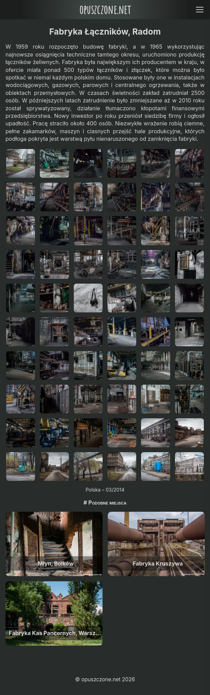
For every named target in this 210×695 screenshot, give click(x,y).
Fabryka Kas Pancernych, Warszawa (56, 633)
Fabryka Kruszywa (158, 563)
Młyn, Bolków (56, 563)
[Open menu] (199, 9)
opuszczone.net (105, 9)
